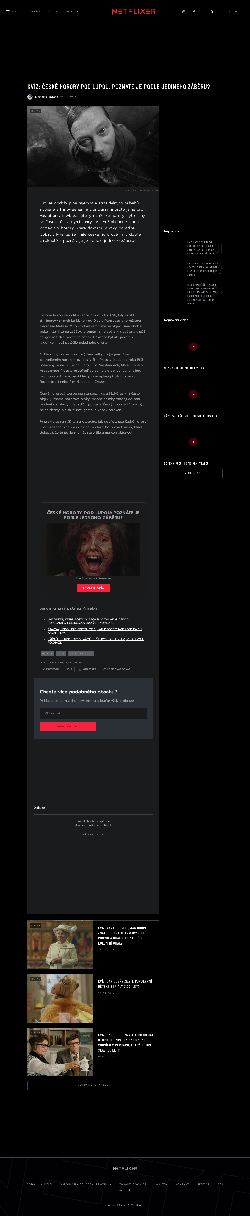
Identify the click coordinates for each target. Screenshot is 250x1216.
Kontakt (182, 1184)
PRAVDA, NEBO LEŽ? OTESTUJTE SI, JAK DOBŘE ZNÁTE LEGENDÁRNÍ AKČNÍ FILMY (95, 631)
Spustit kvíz (93, 588)
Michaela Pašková (46, 97)
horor (47, 653)
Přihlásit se (67, 726)
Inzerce (203, 1184)
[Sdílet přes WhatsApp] (87, 669)
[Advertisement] (93, 278)
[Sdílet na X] (69, 669)
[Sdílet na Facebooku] (51, 669)
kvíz (61, 653)
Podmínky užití (40, 1184)
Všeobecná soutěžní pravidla (86, 1184)
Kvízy (36, 111)
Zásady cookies (132, 1184)
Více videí (193, 473)
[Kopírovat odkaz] (117, 669)
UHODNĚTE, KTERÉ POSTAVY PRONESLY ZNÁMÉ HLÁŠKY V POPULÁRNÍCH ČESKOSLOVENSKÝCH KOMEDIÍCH (88, 621)
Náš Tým (161, 1184)
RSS (220, 1184)
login (232, 11)
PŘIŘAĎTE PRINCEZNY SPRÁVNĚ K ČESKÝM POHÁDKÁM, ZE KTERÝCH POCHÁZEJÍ (96, 641)
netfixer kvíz (81, 653)
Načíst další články (93, 1085)
